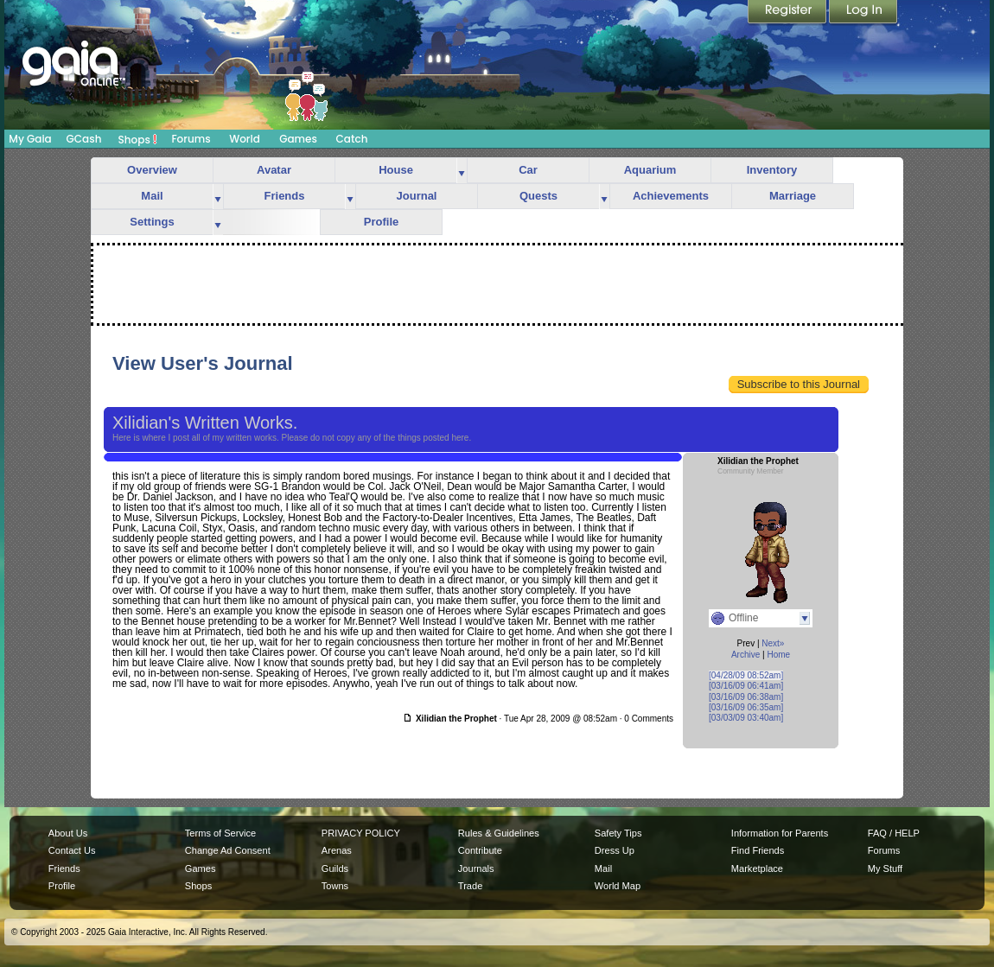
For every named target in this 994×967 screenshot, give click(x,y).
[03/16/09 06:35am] (746, 707)
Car (528, 169)
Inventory (772, 169)
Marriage (792, 195)
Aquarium (650, 169)
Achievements (671, 195)
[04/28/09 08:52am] (746, 675)
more (461, 170)
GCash (84, 138)
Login (863, 13)
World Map (617, 886)
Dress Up (614, 850)
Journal (417, 195)
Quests (538, 195)
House (396, 169)
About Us (67, 833)
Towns (335, 886)
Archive (745, 654)
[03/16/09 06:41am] (746, 685)
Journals (476, 868)
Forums (190, 138)
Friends (284, 195)
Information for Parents (779, 833)
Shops (137, 139)
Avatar (274, 169)
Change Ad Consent (228, 850)
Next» (772, 643)
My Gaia (30, 138)
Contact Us (72, 850)
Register (788, 13)
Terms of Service (220, 833)
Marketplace (757, 868)
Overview (152, 169)
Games (298, 138)
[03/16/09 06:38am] (746, 697)
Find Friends (757, 850)
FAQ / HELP (894, 833)
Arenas (337, 850)
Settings (152, 221)
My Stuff (885, 868)
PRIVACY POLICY (361, 833)
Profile (381, 221)
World (244, 138)
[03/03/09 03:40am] (746, 717)
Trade (470, 886)
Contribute (480, 850)
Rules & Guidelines (498, 833)
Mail (151, 195)
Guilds (335, 868)
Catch (352, 138)
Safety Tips (618, 833)
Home (778, 654)
